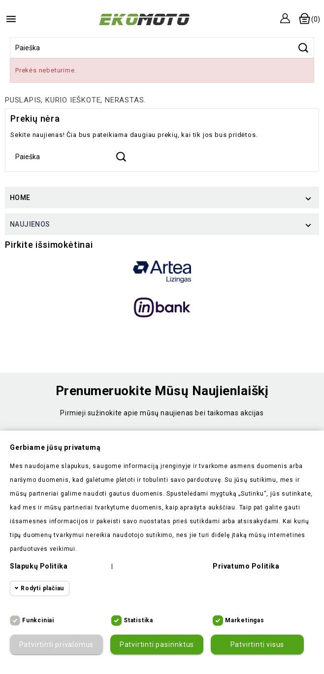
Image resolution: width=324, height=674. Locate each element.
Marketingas (244, 620)
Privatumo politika (246, 566)
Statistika (138, 620)
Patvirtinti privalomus (56, 644)
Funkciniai (38, 620)
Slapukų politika (38, 566)
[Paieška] (162, 48)
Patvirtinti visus (257, 644)
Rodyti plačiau (42, 588)
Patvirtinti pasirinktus (157, 644)
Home (20, 198)
